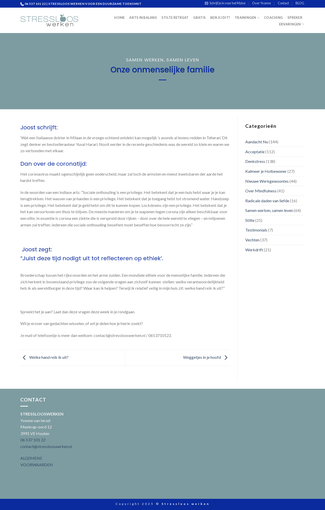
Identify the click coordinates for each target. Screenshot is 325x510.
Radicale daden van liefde (267, 200)
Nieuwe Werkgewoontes (267, 181)
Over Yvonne (261, 3)
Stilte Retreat (175, 18)
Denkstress (255, 161)
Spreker (294, 18)
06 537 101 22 (32, 439)
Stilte (249, 220)
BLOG (300, 3)
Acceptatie (255, 151)
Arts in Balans (143, 18)
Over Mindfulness (261, 190)
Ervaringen (291, 24)
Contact (283, 3)
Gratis (199, 18)
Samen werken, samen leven (162, 60)
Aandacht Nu (256, 141)
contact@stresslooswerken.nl (46, 446)
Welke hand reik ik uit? (44, 357)
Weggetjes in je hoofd (206, 357)
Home (119, 18)
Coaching (273, 18)
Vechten (252, 239)
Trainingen (247, 17)
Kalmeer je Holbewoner (266, 171)
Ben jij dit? (220, 18)
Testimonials (256, 229)
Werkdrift (254, 249)
